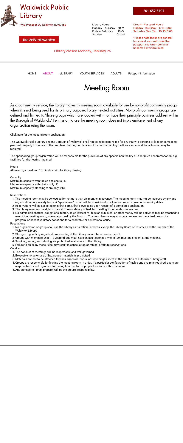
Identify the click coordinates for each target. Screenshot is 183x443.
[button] (153, 11)
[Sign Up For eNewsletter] (39, 39)
